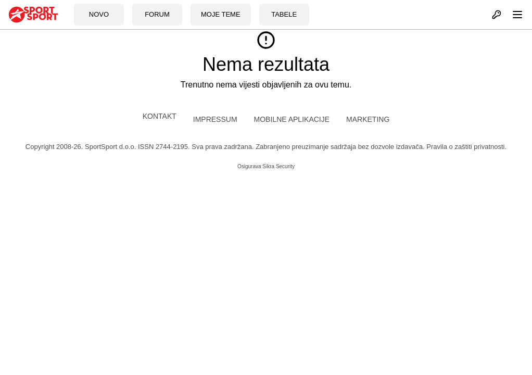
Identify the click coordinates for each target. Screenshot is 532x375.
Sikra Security (278, 166)
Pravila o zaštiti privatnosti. (466, 147)
